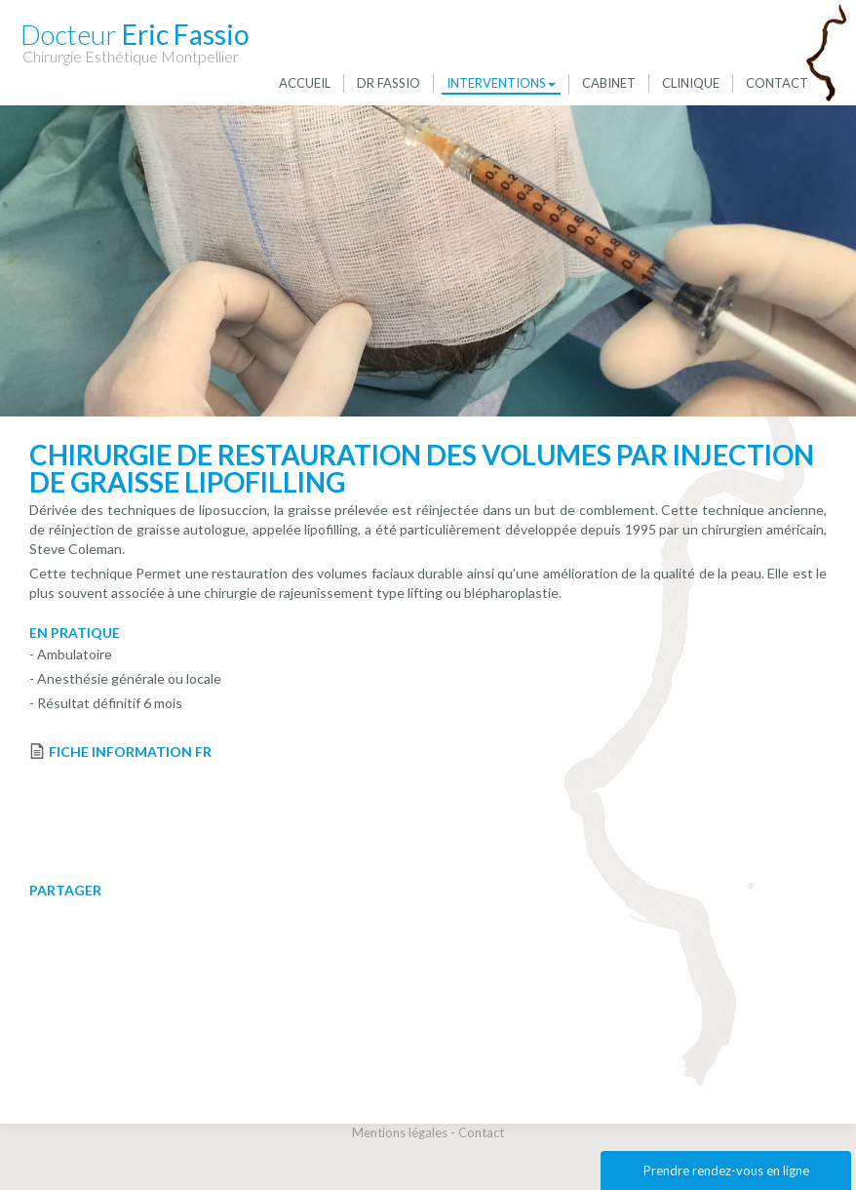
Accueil (305, 83)
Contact (777, 83)
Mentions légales (399, 1132)
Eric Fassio (135, 34)
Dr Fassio (388, 83)
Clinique (691, 83)
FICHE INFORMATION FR (130, 751)
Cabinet (609, 83)
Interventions (501, 83)
